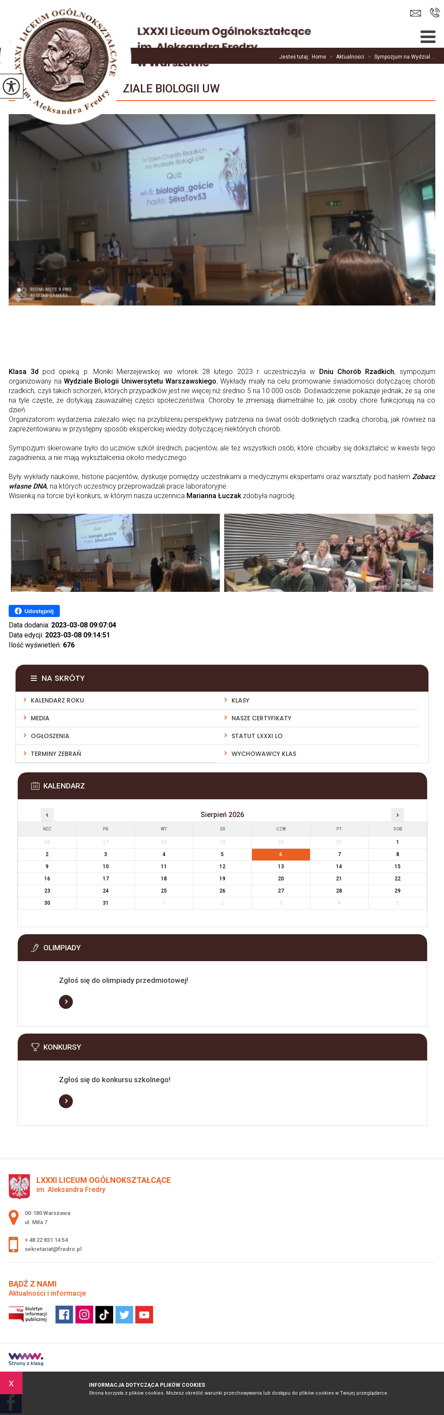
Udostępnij (34, 610)
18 (164, 879)
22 (398, 879)
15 (398, 866)
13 (281, 866)
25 (164, 891)
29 (398, 891)
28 (339, 891)
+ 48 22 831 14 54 (435, 12)
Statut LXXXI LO (257, 736)
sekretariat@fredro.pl (415, 13)
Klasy (240, 700)
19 (222, 879)
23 (47, 891)
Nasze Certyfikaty (261, 718)
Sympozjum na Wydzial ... (399, 56)
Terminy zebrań (56, 753)
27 (281, 891)
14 (339, 866)
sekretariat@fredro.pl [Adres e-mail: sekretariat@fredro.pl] (53, 1249)
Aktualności (345, 56)
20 (281, 879)
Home (319, 56)
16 (47, 879)
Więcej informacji (66, 1002)
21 (339, 879)
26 (222, 891)
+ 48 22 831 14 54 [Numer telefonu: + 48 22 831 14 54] (46, 1240)
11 (164, 866)
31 (106, 903)
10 (106, 866)
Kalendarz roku (57, 700)
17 (106, 879)
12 (222, 866)
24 (106, 891)
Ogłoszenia (50, 736)
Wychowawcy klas (264, 753)
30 (47, 903)
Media (40, 718)
